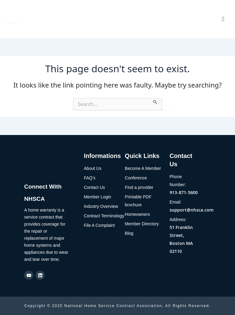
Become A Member (143, 168)
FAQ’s (89, 177)
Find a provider (139, 187)
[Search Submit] (155, 101)
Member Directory (142, 223)
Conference (136, 177)
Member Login (97, 196)
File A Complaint (99, 225)
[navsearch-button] (221, 19)
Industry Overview (101, 206)
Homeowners (137, 214)
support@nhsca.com (192, 210)
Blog (129, 233)
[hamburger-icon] (13, 19)
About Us (93, 168)
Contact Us (94, 187)
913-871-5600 (184, 192)
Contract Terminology (104, 215)
